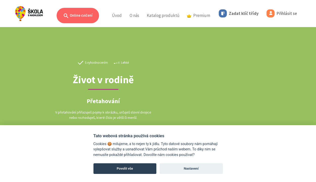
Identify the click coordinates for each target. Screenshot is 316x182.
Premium (198, 15)
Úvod (117, 15)
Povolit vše (125, 168)
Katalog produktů (163, 15)
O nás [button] (134, 15)
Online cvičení (77, 16)
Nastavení (191, 168)
